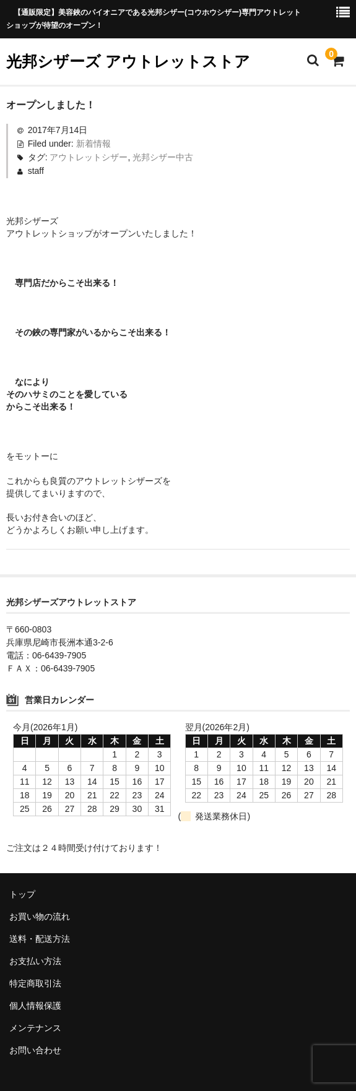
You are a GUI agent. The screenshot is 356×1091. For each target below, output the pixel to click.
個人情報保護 (35, 1006)
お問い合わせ (35, 1050)
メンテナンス (35, 1028)
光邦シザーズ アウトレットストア (128, 61)
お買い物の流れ (39, 916)
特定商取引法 (35, 983)
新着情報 (93, 144)
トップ (22, 894)
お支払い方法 (35, 961)
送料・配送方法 (39, 939)
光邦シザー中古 (162, 157)
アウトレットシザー (89, 157)
